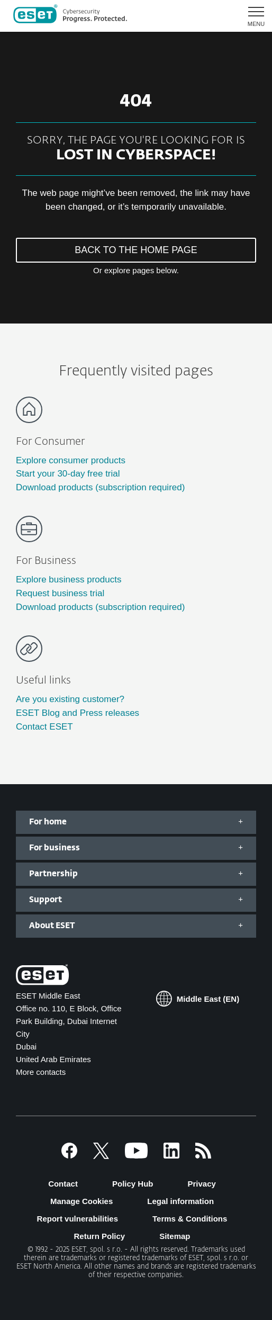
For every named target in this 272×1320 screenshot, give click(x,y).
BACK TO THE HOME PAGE (136, 250)
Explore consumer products (70, 460)
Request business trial (60, 593)
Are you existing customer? (70, 699)
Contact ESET (44, 727)
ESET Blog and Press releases (77, 713)
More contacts (41, 1071)
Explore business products (68, 579)
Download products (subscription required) (100, 487)
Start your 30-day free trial (68, 474)
